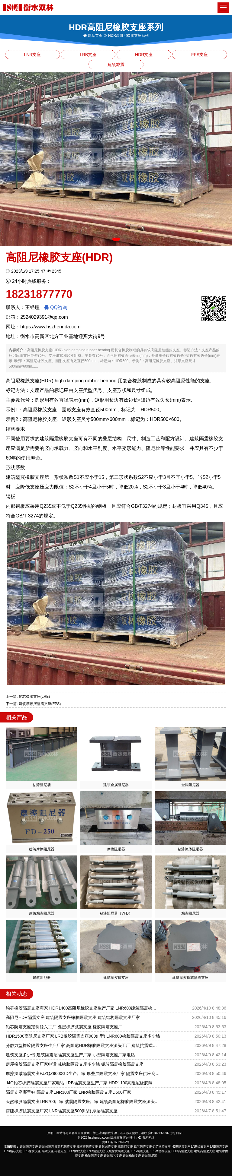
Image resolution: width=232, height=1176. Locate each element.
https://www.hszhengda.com (50, 326)
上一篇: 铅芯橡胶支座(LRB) (28, 696)
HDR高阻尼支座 (182, 1151)
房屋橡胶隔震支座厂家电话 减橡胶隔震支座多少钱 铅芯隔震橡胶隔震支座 (74, 1064)
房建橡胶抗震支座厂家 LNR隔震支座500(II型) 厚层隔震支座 (62, 1110)
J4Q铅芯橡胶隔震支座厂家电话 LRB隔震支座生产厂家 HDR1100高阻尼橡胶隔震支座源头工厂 (83, 1082)
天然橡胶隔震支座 (118, 1151)
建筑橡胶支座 (132, 1155)
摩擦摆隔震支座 (87, 1146)
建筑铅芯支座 (113, 1155)
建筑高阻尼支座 (204, 1151)
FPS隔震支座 (140, 1151)
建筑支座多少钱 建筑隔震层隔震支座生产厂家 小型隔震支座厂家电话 (70, 1054)
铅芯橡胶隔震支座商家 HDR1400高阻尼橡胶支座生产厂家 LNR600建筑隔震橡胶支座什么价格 (83, 1008)
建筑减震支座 (108, 1146)
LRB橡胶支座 (31, 1151)
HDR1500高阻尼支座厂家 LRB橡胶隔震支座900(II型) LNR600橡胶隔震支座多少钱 (83, 1036)
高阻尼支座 (125, 1146)
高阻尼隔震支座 (65, 1146)
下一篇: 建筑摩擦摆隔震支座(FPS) (33, 704)
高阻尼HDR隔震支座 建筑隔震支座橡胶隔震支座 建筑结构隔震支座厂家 (73, 1017)
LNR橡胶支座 (200, 1146)
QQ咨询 (55, 307)
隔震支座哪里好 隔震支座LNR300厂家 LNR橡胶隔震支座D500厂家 (68, 1092)
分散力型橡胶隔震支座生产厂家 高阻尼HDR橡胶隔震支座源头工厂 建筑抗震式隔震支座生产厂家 (83, 1045)
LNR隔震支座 (96, 1151)
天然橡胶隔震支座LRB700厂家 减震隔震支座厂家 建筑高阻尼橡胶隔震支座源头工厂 (83, 1101)
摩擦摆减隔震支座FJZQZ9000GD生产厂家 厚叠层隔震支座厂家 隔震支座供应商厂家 (83, 1073)
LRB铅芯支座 (13, 1151)
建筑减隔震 (46, 1146)
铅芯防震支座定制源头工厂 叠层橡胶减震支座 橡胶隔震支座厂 (64, 1026)
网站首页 (92, 35)
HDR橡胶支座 (76, 1151)
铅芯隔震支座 (143, 1146)
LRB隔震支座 (219, 1146)
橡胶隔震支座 (94, 1155)
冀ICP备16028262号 (116, 1142)
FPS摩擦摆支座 (160, 1151)
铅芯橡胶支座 (162, 1146)
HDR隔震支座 (181, 1146)
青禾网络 (146, 1137)
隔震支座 (48, 1151)
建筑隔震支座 (29, 1146)
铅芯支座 (60, 1151)
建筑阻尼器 (149, 1155)
